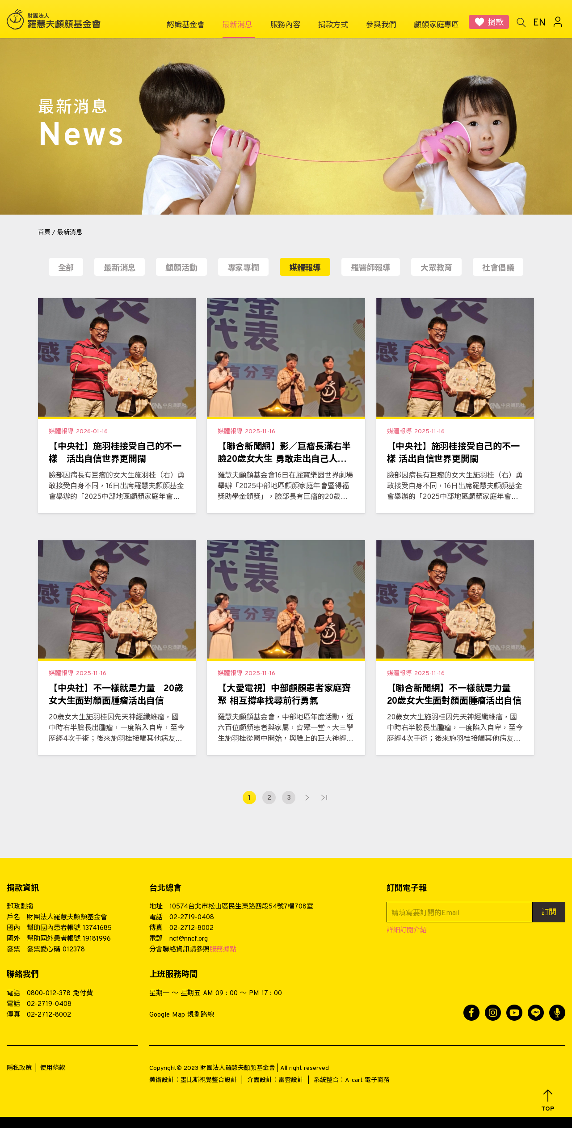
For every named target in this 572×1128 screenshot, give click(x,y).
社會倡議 (498, 268)
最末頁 (324, 797)
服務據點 (223, 950)
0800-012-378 (49, 993)
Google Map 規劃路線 (181, 1015)
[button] (547, 1101)
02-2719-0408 (191, 917)
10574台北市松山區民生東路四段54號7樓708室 (241, 907)
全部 (66, 268)
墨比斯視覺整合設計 (209, 1080)
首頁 (44, 233)
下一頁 (307, 797)
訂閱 (548, 913)
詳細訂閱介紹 (407, 930)
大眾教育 (436, 268)
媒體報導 (305, 268)
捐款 (496, 23)
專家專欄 (243, 268)
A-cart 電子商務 (367, 1080)
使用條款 (52, 1068)
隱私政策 (19, 1068)
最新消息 (119, 268)
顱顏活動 (181, 268)
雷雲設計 (290, 1080)
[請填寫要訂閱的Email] (460, 912)
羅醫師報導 (371, 268)
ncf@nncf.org (188, 939)
